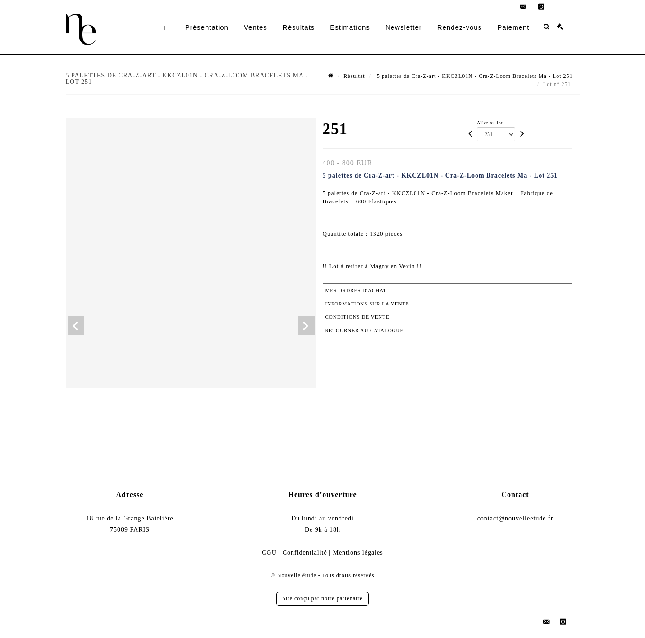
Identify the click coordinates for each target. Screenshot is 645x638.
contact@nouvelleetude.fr (515, 518)
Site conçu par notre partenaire (322, 598)
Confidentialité (305, 552)
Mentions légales (358, 552)
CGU (269, 552)
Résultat (354, 76)
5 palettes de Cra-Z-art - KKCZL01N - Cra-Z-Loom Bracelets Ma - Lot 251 (474, 76)
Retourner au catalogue (364, 330)
